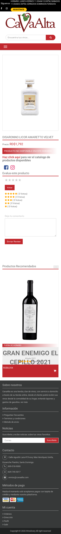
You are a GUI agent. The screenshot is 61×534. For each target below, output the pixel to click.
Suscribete (52, 440)
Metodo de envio (11, 422)
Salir (6, 524)
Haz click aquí (11, 157)
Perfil (6, 521)
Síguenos (5, 3)
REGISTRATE (18, 9)
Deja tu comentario (14, 216)
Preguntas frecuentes (14, 415)
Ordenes (8, 514)
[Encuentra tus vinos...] (26, 37)
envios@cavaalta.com (18, 477)
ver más (24, 402)
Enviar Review (14, 241)
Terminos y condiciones (14, 418)
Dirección (8, 517)
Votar (9, 187)
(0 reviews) (37, 361)
